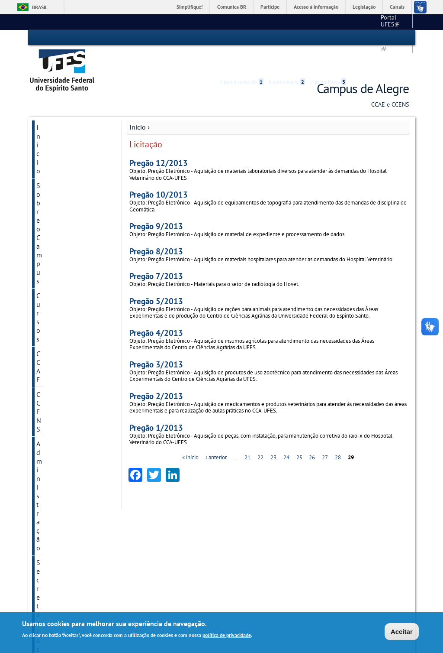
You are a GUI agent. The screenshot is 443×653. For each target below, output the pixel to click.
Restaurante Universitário (258, 555)
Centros (151, 506)
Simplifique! (190, 6)
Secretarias (52, 191)
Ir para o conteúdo (241, 38)
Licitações (50, 317)
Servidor (48, 288)
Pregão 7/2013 (156, 251)
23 (273, 432)
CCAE (44, 147)
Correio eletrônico (335, 523)
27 (325, 432)
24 (286, 432)
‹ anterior (216, 432)
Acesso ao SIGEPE (334, 515)
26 (312, 432)
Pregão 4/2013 (156, 307)
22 (260, 432)
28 (338, 432)
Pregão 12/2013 (158, 138)
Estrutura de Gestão (170, 538)
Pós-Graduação (98, 562)
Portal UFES (282, 22)
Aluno (45, 273)
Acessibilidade (357, 38)
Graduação (92, 555)
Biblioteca (241, 539)
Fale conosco (393, 22)
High (367, 38)
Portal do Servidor (334, 547)
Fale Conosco (96, 531)
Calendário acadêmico (337, 22)
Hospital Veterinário (252, 546)
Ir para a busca (328, 38)
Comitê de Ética (59, 258)
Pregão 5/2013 (156, 275)
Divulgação (53, 361)
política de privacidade (226, 635)
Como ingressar (98, 571)
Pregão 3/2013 (156, 339)
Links (319, 506)
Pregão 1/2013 (156, 402)
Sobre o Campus (60, 117)
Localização (94, 523)
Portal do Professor (335, 539)
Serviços (48, 244)
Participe (269, 6)
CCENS (46, 161)
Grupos (47, 332)
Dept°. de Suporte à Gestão (172, 555)
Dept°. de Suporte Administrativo (179, 546)
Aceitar (402, 631)
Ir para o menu (287, 38)
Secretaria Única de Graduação (264, 515)
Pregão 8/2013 (156, 226)
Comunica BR (231, 6)
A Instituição (94, 515)
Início (137, 102)
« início (190, 432)
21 (247, 432)
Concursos (51, 303)
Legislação (364, 6)
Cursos (46, 132)
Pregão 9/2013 (156, 201)
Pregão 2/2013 (156, 370)
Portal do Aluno (332, 531)
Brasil (40, 7)
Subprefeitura (156, 562)
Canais (397, 6)
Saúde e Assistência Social (259, 562)
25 (299, 432)
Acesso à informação (316, 6)
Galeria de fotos (59, 347)
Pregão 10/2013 (158, 169)
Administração (57, 176)
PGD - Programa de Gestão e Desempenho (69, 210)
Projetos (48, 229)
